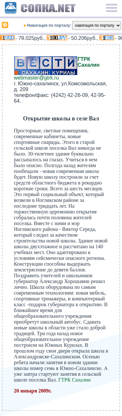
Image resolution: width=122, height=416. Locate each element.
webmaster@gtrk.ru (36, 77)
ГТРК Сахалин (88, 62)
